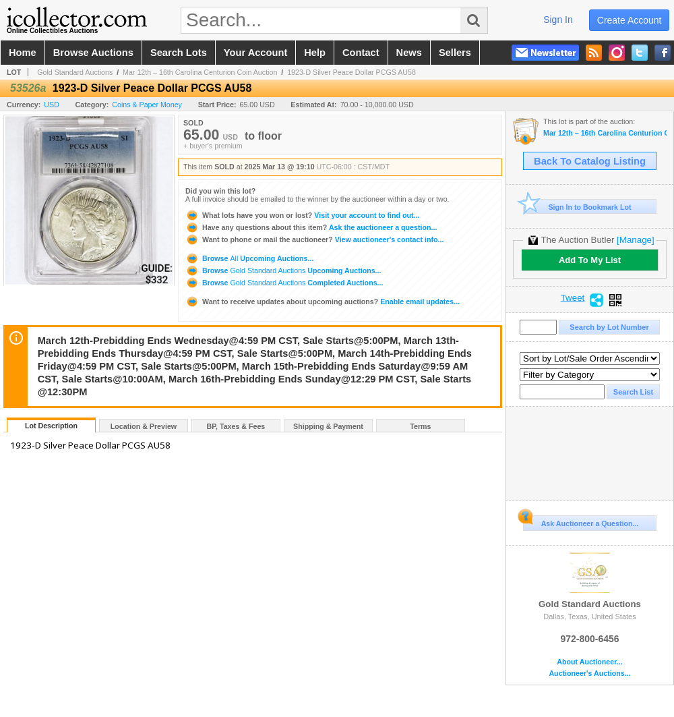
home (22, 52)
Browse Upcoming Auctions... (249, 258)
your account (255, 52)
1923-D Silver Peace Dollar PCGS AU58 (351, 72)
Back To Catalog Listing (590, 161)
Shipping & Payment (328, 426)
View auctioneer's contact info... (314, 239)
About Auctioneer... (589, 662)
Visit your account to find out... (302, 215)
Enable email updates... (322, 301)
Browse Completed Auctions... (284, 283)
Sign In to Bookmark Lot (577, 206)
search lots (178, 52)
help (315, 52)
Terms (420, 426)
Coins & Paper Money (147, 105)
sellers (455, 52)
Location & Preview (144, 426)
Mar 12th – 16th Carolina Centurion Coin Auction (200, 72)
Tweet (573, 298)
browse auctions (93, 52)
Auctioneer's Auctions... (589, 673)
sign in (558, 19)
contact (360, 52)
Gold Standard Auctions (75, 72)
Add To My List (590, 260)
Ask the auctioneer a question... (311, 227)
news (409, 52)
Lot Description (51, 426)
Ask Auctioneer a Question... (580, 521)
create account (629, 20)
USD (51, 105)
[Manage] (635, 240)
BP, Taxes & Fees (236, 426)
